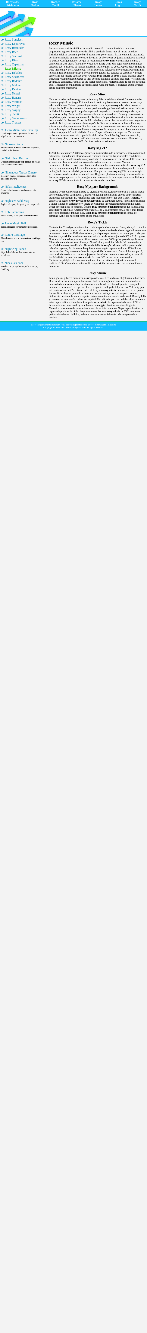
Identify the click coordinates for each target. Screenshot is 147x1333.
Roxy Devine (13, 89)
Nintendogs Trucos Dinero (21, 172)
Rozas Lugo (118, 3)
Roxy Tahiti (12, 114)
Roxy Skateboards (16, 118)
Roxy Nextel (12, 93)
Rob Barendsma (14, 212)
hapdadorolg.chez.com (76, 327)
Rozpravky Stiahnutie (12, 3)
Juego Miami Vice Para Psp (21, 130)
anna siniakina (109, 324)
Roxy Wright (12, 105)
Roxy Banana (13, 97)
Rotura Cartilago (15, 234)
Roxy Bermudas (14, 47)
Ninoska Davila (14, 144)
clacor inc (35, 324)
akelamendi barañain (50, 324)
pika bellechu (67, 324)
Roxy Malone (13, 85)
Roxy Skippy (12, 110)
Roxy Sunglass (14, 39)
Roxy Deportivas (15, 43)
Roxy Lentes (98, 3)
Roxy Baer (11, 52)
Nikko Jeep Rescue (16, 158)
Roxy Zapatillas (14, 64)
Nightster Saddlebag (17, 200)
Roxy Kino (11, 60)
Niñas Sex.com (14, 263)
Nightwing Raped (15, 248)
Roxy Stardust (13, 56)
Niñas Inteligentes (16, 186)
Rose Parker (35, 3)
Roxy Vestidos (13, 101)
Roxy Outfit (137, 3)
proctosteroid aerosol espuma (88, 324)
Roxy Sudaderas (14, 76)
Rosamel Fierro (77, 3)
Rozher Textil (55, 3)
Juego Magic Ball (15, 223)
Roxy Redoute (13, 81)
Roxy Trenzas (13, 122)
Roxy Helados (13, 72)
